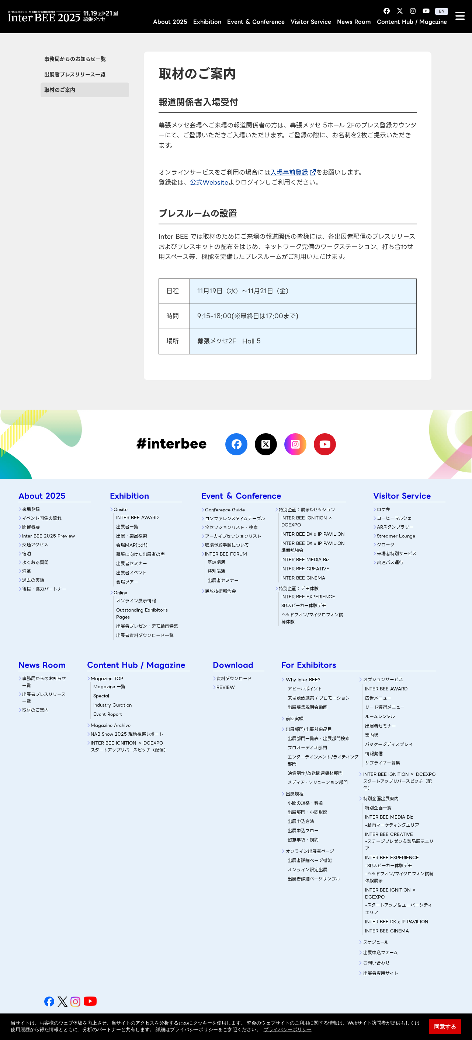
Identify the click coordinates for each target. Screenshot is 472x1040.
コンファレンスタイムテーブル (235, 518)
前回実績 (294, 718)
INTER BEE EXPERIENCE (392, 857)
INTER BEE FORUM (226, 553)
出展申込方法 (301, 821)
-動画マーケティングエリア (392, 825)
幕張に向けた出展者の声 (140, 554)
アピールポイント (305, 688)
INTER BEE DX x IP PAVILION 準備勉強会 (312, 547)
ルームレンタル (380, 716)
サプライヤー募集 (382, 762)
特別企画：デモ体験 (299, 588)
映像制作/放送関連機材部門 (315, 773)
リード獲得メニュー (385, 707)
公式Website (209, 182)
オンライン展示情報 (136, 600)
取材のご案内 (59, 90)
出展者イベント (131, 572)
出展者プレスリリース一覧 (74, 74)
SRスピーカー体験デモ (313, 601)
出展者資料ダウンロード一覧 (145, 635)
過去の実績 (33, 580)
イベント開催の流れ (42, 518)
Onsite (121, 509)
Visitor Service (311, 22)
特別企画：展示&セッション (307, 509)
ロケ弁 (383, 509)
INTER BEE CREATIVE (305, 568)
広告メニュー (378, 697)
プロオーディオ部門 (307, 747)
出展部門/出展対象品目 (309, 729)
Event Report (107, 714)
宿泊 (26, 553)
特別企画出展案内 (381, 798)
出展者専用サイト (380, 973)
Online (120, 592)
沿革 (26, 571)
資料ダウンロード (234, 678)
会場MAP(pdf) (132, 545)
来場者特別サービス (397, 553)
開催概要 (31, 526)
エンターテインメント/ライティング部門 (323, 760)
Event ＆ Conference (256, 22)
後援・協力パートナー (44, 588)
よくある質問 (35, 562)
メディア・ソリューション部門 (318, 782)
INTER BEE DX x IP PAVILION (312, 533)
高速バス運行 (390, 562)
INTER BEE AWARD (137, 517)
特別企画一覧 (378, 807)
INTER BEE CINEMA (303, 577)
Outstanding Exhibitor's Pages (142, 613)
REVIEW (225, 687)
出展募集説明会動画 (307, 707)
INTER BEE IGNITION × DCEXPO (307, 521)
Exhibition (207, 22)
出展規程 (294, 793)
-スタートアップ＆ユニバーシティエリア (398, 908)
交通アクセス (35, 544)
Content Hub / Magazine (412, 22)
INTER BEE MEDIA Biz (305, 559)
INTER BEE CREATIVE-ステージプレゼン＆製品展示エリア (399, 841)
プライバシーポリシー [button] (288, 1029)
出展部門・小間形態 (307, 812)
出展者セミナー (131, 563)
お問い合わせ (376, 962)
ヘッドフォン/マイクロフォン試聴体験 (312, 618)
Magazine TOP (107, 678)
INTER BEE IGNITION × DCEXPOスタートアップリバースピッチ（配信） (129, 746)
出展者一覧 (127, 526)
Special (101, 695)
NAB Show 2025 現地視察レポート (127, 734)
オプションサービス (383, 679)
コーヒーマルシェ (394, 518)
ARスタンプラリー (395, 526)
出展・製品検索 (131, 535)
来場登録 (31, 509)
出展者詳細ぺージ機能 (310, 860)
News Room (354, 22)
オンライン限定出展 (307, 869)
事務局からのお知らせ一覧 (75, 59)
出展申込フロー (303, 830)
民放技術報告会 (220, 591)
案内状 (371, 735)
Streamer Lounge (396, 535)
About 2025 (170, 22)
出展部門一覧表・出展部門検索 (319, 738)
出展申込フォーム (380, 952)
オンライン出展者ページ (310, 851)
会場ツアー (127, 581)
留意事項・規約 (303, 839)
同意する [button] (445, 1026)
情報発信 (374, 753)
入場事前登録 (289, 172)
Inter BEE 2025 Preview (48, 535)
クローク (386, 544)
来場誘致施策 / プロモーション (319, 697)
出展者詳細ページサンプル (314, 878)
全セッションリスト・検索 (231, 527)
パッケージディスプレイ (389, 744)
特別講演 (216, 571)
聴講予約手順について (227, 545)
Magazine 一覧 (109, 686)
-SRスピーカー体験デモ (388, 865)
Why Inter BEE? (303, 679)
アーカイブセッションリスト (233, 536)
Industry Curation (112, 704)
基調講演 (216, 561)
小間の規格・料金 (305, 802)
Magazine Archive (111, 725)
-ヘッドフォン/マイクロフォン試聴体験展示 (399, 877)
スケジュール (376, 942)
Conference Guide (225, 509)
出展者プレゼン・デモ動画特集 (147, 626)
